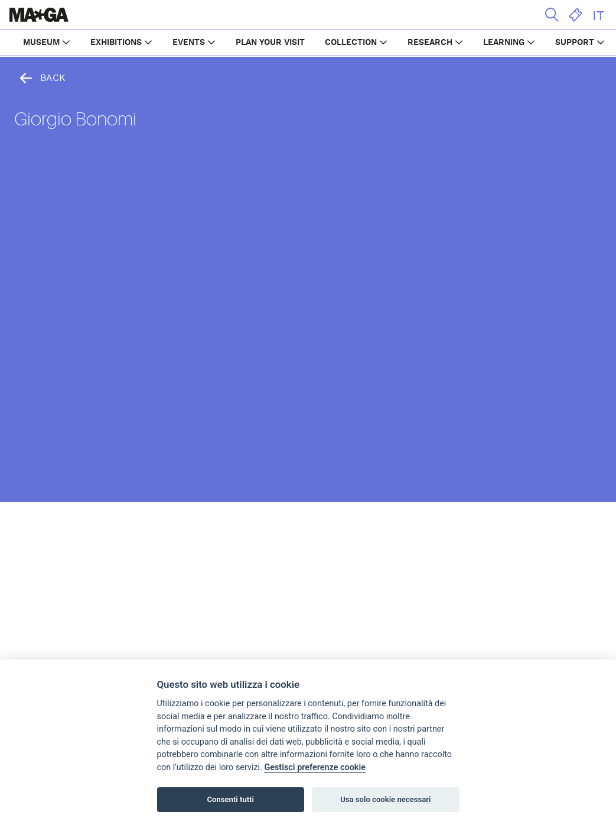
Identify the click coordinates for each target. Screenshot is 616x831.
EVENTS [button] (188, 42)
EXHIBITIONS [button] (116, 42)
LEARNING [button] (503, 42)
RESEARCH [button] (430, 42)
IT (598, 15)
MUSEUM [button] (41, 42)
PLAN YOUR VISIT (270, 42)
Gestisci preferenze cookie (315, 767)
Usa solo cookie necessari (385, 799)
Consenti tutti (230, 799)
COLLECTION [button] (351, 42)
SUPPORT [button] (574, 42)
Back (40, 78)
